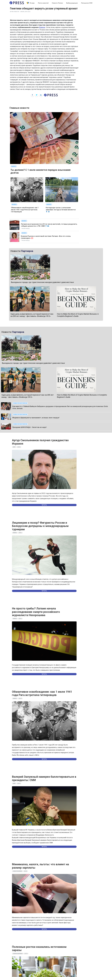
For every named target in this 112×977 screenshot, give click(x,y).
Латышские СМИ (86, 3)
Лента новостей (43, 3)
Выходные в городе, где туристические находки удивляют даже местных (42, 259)
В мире (31, 3)
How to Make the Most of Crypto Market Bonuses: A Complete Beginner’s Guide (78, 269)
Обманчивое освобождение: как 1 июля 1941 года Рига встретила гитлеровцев (25, 210)
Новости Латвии (57, 3)
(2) (32, 238)
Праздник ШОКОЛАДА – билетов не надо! (19, 334)
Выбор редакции (72, 3)
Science (42, 27)
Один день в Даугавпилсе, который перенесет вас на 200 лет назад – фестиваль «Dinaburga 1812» (31, 269)
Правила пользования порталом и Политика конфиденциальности (56, 931)
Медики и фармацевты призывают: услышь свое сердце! (25, 324)
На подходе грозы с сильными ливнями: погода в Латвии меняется (61, 209)
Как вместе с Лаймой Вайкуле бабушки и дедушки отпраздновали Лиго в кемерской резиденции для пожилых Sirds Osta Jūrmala (55, 315)
